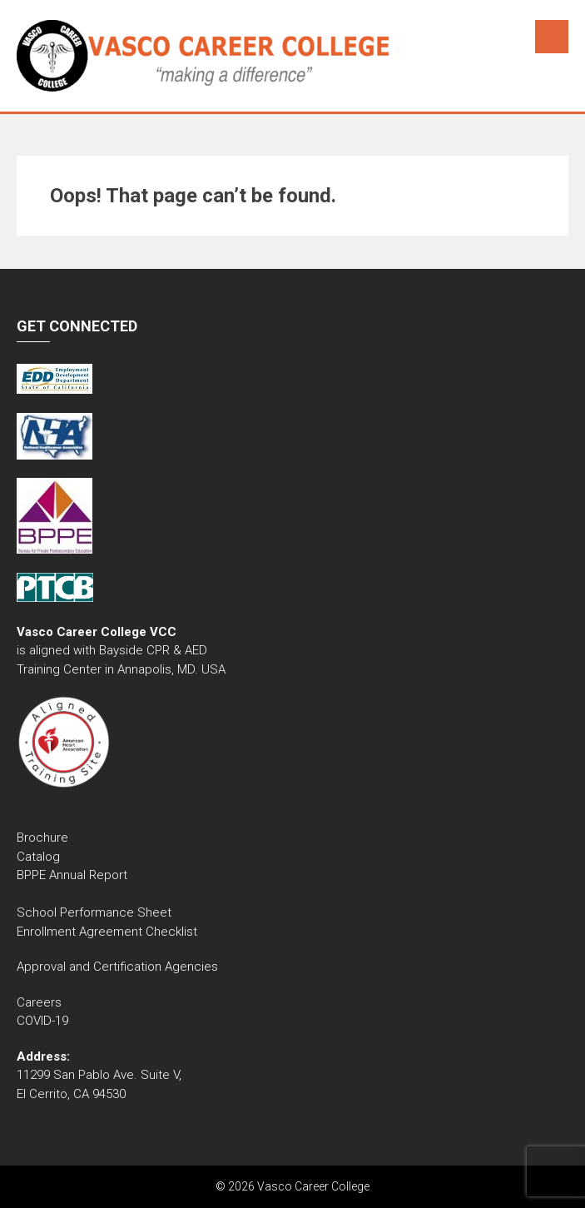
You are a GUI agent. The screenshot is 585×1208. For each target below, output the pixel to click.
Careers (39, 1002)
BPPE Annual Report (72, 874)
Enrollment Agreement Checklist (107, 931)
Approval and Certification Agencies (117, 966)
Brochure (42, 837)
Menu (551, 36)
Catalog (40, 856)
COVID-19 (42, 1020)
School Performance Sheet (94, 912)
